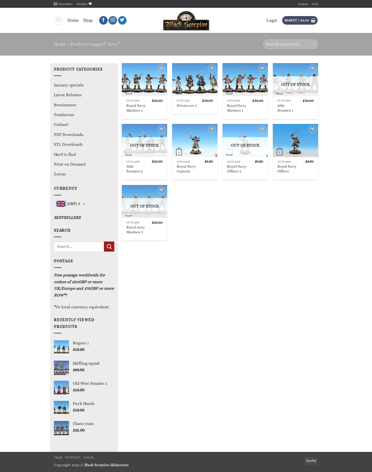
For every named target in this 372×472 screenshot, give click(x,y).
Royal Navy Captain (186, 168)
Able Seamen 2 (134, 168)
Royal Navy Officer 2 (236, 168)
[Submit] (109, 247)
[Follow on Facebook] (103, 20)
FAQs (58, 457)
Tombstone (64, 114)
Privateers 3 (187, 106)
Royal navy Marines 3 (135, 229)
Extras (60, 174)
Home (73, 20)
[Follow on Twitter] (122, 20)
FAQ (315, 4)
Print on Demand (70, 164)
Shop (87, 20)
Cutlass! (61, 124)
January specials (69, 85)
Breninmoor (65, 105)
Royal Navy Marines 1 (236, 108)
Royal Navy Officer (286, 168)
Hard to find (65, 154)
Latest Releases (68, 94)
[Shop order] (290, 44)
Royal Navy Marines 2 (135, 108)
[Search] (58, 20)
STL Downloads (68, 144)
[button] (63, 4)
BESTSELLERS (67, 217)
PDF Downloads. (69, 134)
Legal (88, 457)
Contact (303, 4)
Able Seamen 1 (285, 108)
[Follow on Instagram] (112, 20)
